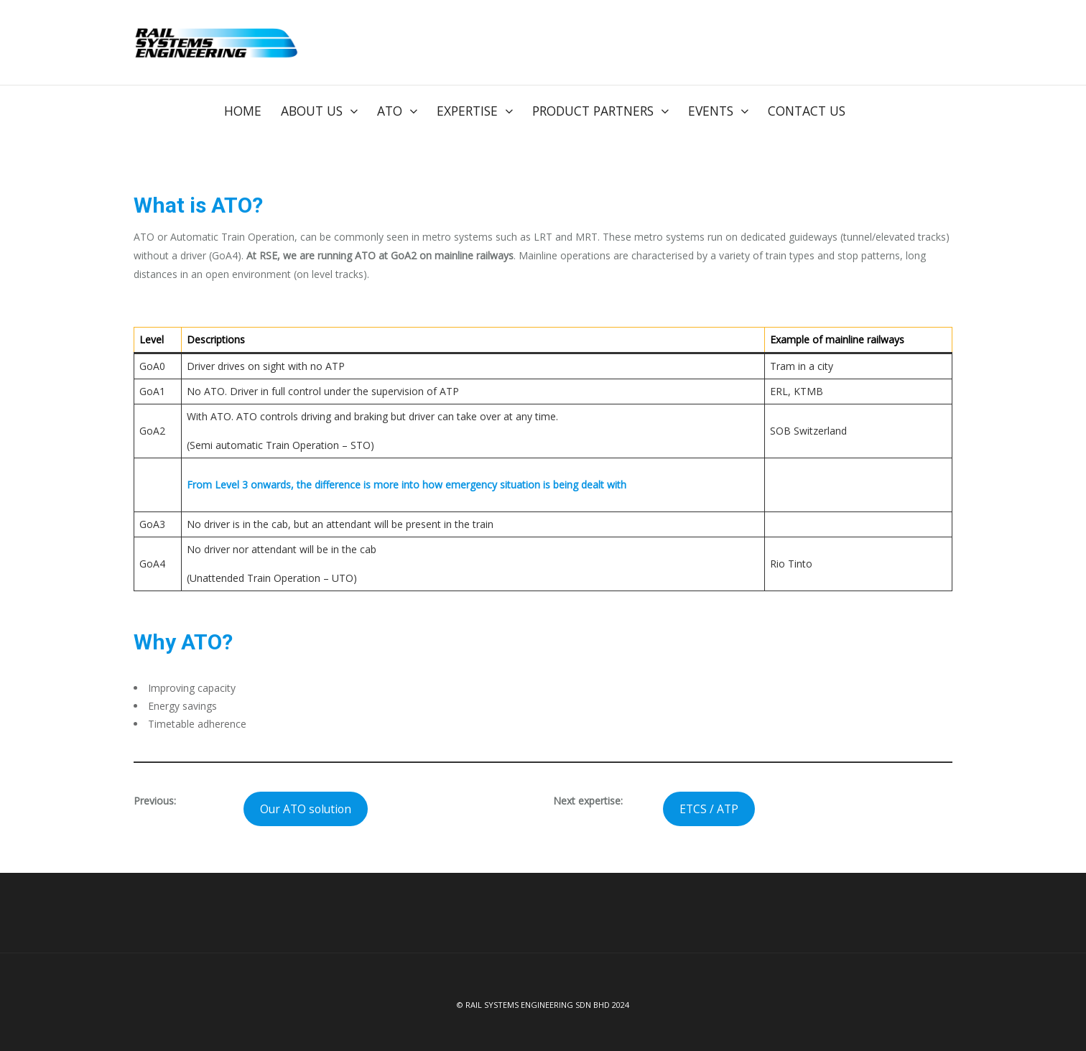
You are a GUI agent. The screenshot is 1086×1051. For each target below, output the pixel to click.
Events (710, 110)
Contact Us (806, 110)
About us (312, 110)
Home (242, 110)
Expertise (467, 110)
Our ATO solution (305, 807)
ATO (389, 110)
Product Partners (593, 110)
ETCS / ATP (708, 807)
